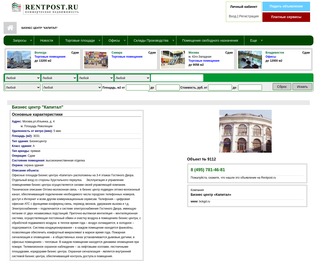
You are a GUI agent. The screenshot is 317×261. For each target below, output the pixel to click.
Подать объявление (286, 6)
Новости (46, 40)
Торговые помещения (50, 56)
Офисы (271, 56)
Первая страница (10, 28)
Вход (232, 16)
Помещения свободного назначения (210, 40)
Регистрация (249, 16)
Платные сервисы (286, 17)
